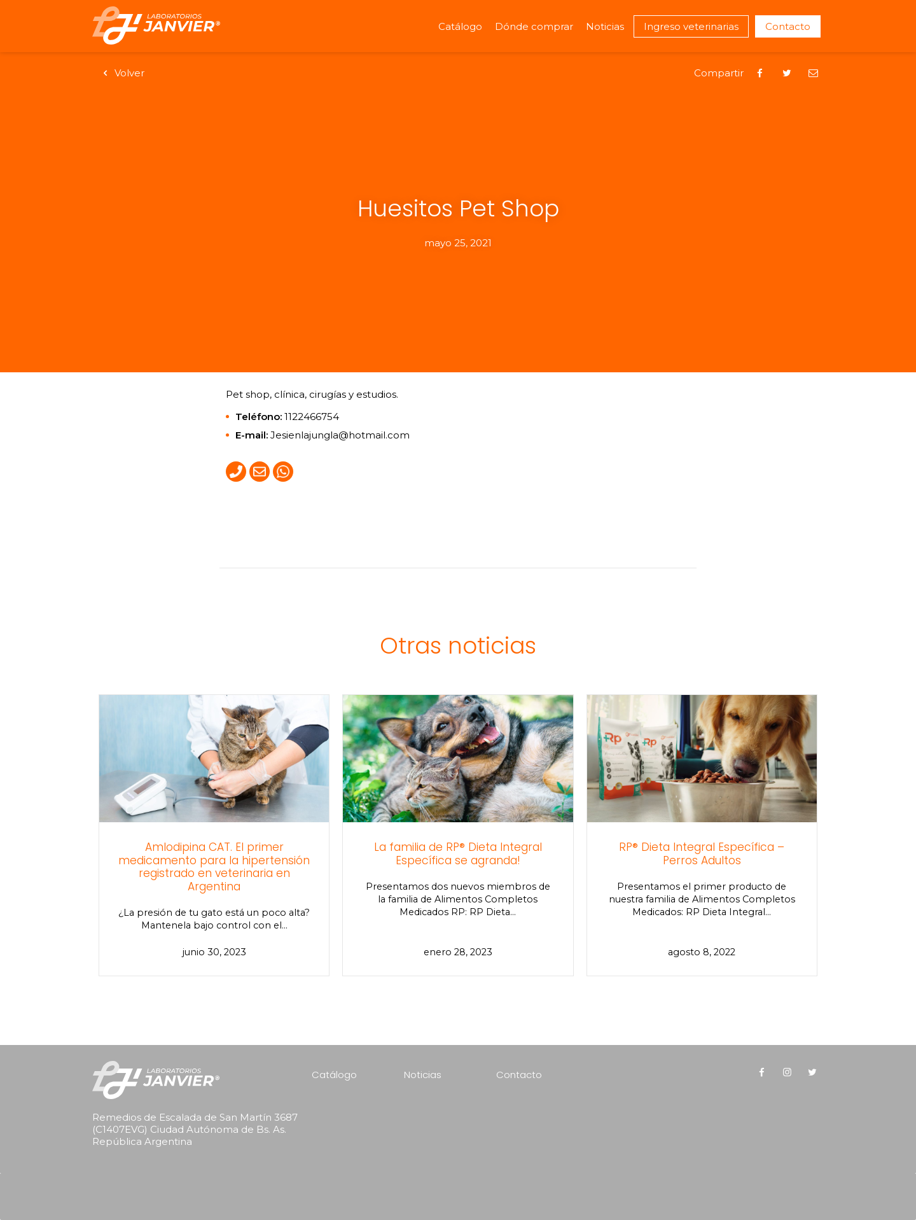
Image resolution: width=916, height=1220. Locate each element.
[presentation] (173, 1179)
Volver (121, 73)
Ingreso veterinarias (691, 26)
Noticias (605, 26)
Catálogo (460, 26)
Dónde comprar (534, 26)
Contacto (787, 26)
